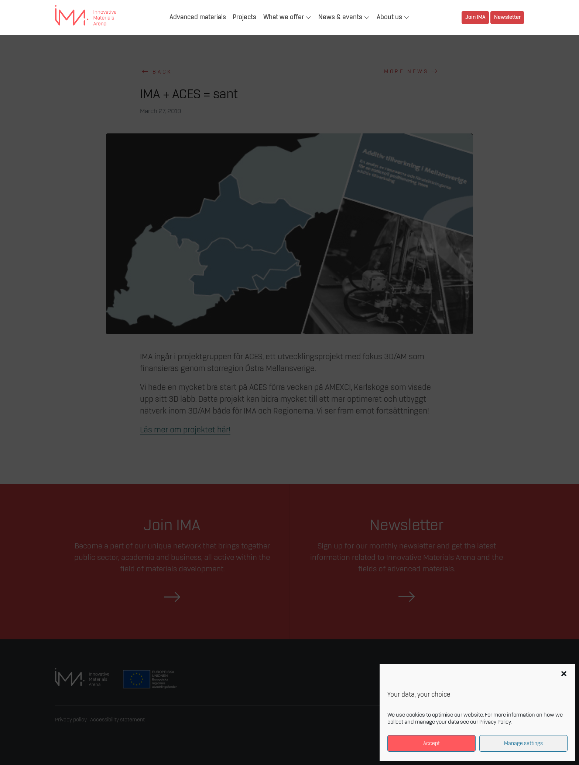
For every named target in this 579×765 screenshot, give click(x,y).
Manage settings (523, 743)
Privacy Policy (495, 722)
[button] (564, 673)
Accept (431, 743)
